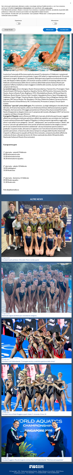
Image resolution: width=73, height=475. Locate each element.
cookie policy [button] (48, 8)
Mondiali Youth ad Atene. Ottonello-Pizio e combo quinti (20, 260)
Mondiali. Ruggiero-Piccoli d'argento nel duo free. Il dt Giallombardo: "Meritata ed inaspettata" (32, 460)
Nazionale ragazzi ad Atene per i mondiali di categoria (19, 316)
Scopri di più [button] (9, 29)
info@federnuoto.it (19, 473)
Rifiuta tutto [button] (50, 29)
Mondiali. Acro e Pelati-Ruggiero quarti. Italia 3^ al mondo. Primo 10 (24, 414)
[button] (70, 3)
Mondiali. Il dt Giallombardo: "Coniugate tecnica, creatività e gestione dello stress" (28, 361)
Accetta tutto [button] (64, 29)
